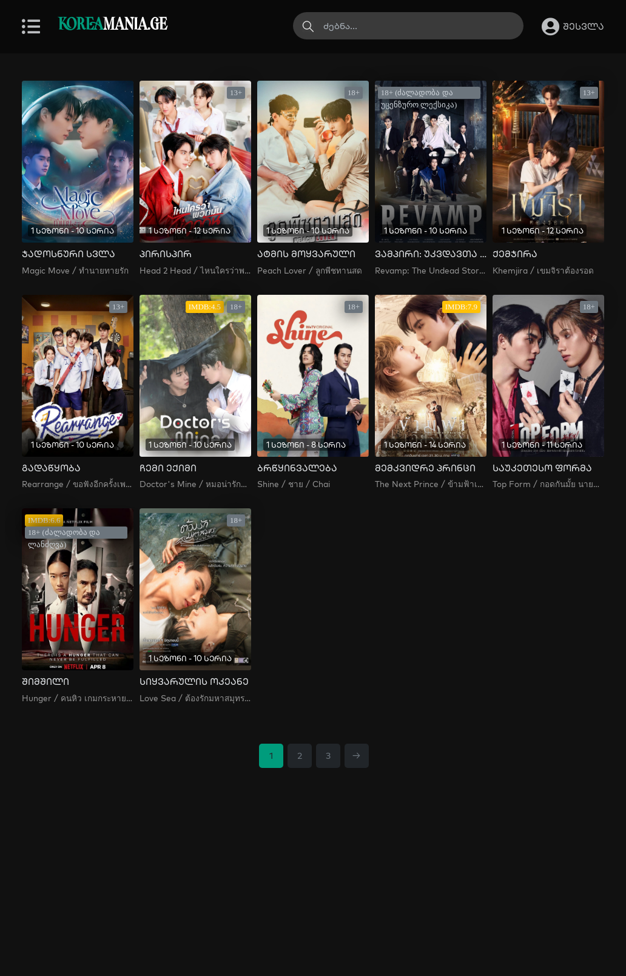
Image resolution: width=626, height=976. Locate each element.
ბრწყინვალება (297, 468)
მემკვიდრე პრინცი (425, 468)
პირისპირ (166, 254)
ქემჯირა (515, 254)
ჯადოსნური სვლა (68, 254)
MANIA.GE (112, 25)
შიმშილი (45, 681)
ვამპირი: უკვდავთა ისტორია (430, 254)
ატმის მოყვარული (306, 254)
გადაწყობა (51, 468)
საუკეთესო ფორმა (542, 468)
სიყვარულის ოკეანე (194, 681)
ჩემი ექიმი (168, 468)
